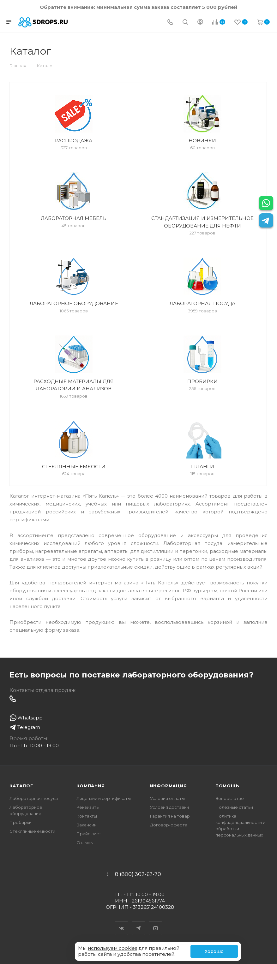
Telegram (138, 922)
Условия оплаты (167, 798)
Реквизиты (87, 807)
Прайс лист (88, 833)
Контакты (86, 816)
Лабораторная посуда (33, 798)
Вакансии (86, 824)
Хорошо (214, 951)
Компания (90, 785)
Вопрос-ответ (230, 798)
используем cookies (112, 948)
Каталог (21, 785)
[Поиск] (185, 23)
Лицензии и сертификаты (103, 798)
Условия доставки (169, 807)
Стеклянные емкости (32, 831)
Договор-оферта (168, 824)
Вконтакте (121, 922)
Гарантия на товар (170, 816)
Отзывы (84, 842)
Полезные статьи (234, 807)
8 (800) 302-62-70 (138, 874)
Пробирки (20, 822)
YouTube (155, 922)
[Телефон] (170, 23)
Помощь (227, 785)
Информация (168, 785)
